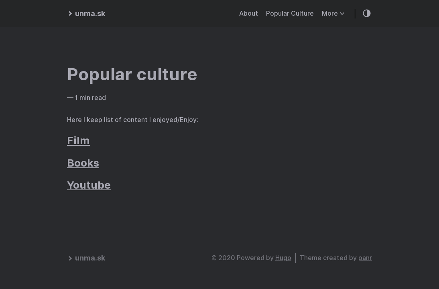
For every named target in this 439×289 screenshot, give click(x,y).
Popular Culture (290, 13)
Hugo (283, 258)
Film (78, 140)
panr (365, 258)
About (248, 13)
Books (83, 163)
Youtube (89, 185)
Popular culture (132, 74)
